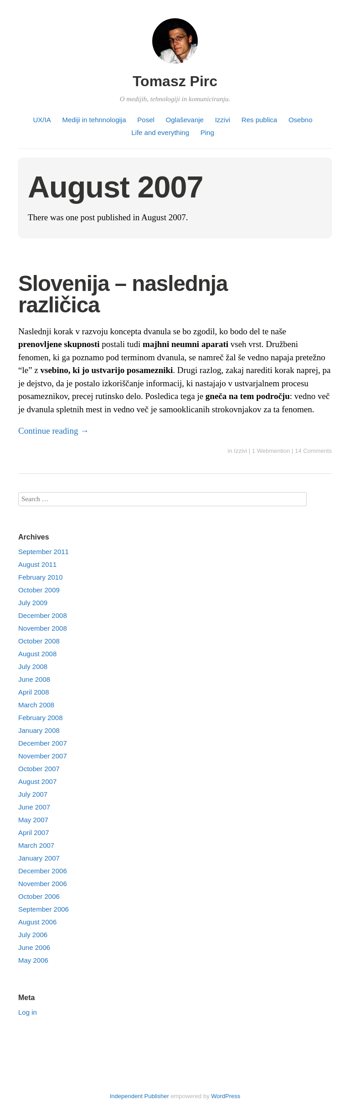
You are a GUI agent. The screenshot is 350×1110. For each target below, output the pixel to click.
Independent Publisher (139, 1096)
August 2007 (37, 781)
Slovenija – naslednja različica (122, 294)
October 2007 (39, 769)
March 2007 (36, 845)
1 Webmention (271, 450)
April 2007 (33, 832)
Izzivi (222, 120)
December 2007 (42, 743)
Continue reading (53, 431)
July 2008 (32, 666)
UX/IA (42, 120)
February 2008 (40, 717)
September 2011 (43, 551)
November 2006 (42, 883)
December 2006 (42, 871)
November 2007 (42, 756)
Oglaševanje (185, 120)
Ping (207, 132)
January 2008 (39, 730)
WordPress (225, 1096)
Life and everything (160, 132)
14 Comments (313, 450)
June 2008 (34, 679)
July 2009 (32, 603)
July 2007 (32, 794)
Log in (27, 1012)
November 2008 (42, 628)
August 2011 (37, 564)
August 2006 (37, 922)
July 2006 (32, 935)
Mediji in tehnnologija (94, 120)
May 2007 (33, 820)
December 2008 (42, 615)
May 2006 (33, 960)
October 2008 (39, 641)
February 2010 (40, 577)
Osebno (300, 120)
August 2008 (37, 654)
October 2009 (39, 590)
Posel (145, 120)
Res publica (259, 120)
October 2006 (39, 896)
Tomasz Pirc (175, 81)
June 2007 (34, 807)
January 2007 (39, 858)
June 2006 (34, 947)
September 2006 (43, 909)
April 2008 (33, 692)
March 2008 (36, 705)
